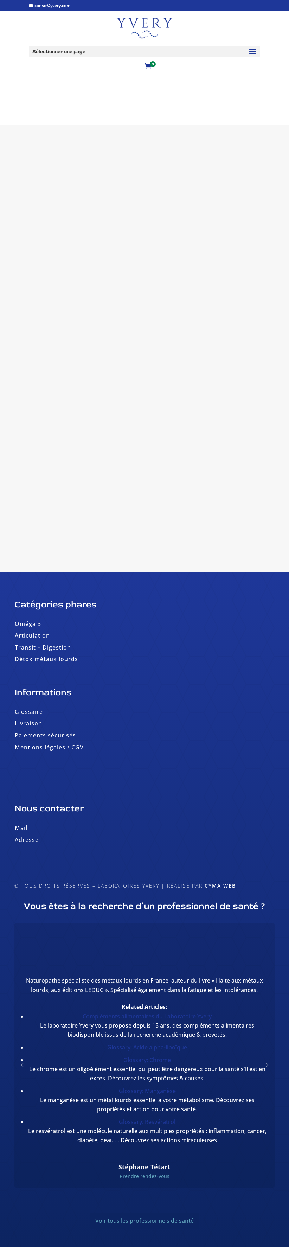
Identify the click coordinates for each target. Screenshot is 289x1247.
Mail (21, 828)
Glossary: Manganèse (147, 1091)
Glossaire (29, 712)
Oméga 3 (28, 624)
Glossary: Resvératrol (147, 1122)
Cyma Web (220, 885)
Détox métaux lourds (46, 659)
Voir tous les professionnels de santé (144, 1220)
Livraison (28, 723)
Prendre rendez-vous (144, 1176)
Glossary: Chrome (147, 1060)
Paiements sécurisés (45, 735)
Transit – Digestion (43, 647)
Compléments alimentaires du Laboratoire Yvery (147, 1016)
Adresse (27, 840)
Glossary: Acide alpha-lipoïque (147, 1047)
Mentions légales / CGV (49, 747)
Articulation (32, 635)
